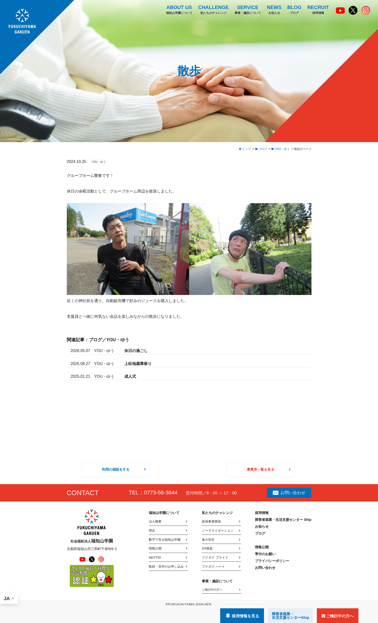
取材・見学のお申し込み (166, 566)
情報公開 (155, 548)
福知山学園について (179, 9)
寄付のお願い (265, 554)
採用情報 (318, 9)
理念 (152, 530)
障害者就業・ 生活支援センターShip (290, 616)
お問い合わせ (289, 492)
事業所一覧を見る (260, 469)
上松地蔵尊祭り (138, 364)
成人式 (130, 376)
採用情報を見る (245, 616)
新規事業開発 (211, 521)
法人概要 (155, 521)
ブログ (294, 9)
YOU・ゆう (99, 161)
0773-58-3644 (161, 492)
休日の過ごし (136, 351)
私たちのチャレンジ (213, 9)
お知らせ (274, 9)
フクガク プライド (215, 557)
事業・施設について (247, 9)
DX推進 (207, 548)
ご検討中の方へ (212, 589)
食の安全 (208, 539)
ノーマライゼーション (218, 530)
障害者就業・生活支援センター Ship (283, 520)
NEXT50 (155, 557)
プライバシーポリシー (272, 561)
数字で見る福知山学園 (165, 539)
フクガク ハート (213, 566)
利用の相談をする (115, 469)
